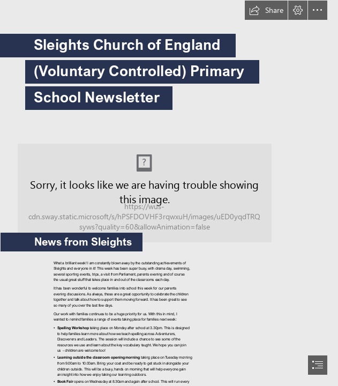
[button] (266, 10)
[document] (169, 193)
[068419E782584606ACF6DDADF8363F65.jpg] (169, 186)
